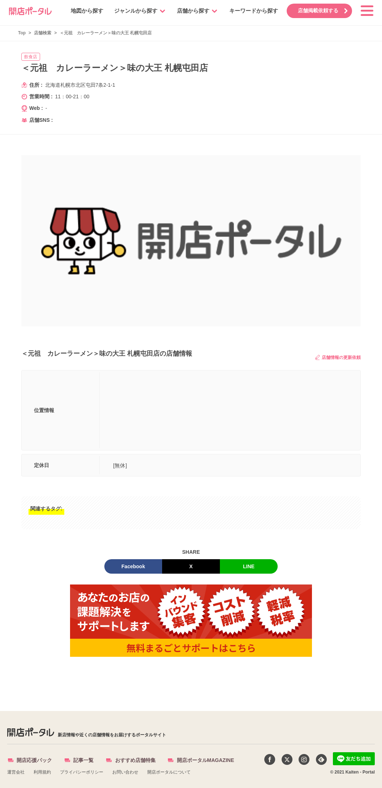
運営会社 (16, 772)
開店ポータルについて (169, 772)
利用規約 (42, 772)
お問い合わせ (125, 772)
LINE (249, 566)
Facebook (133, 566)
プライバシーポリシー (81, 772)
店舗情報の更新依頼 (338, 357)
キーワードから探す (251, 11)
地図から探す (85, 11)
